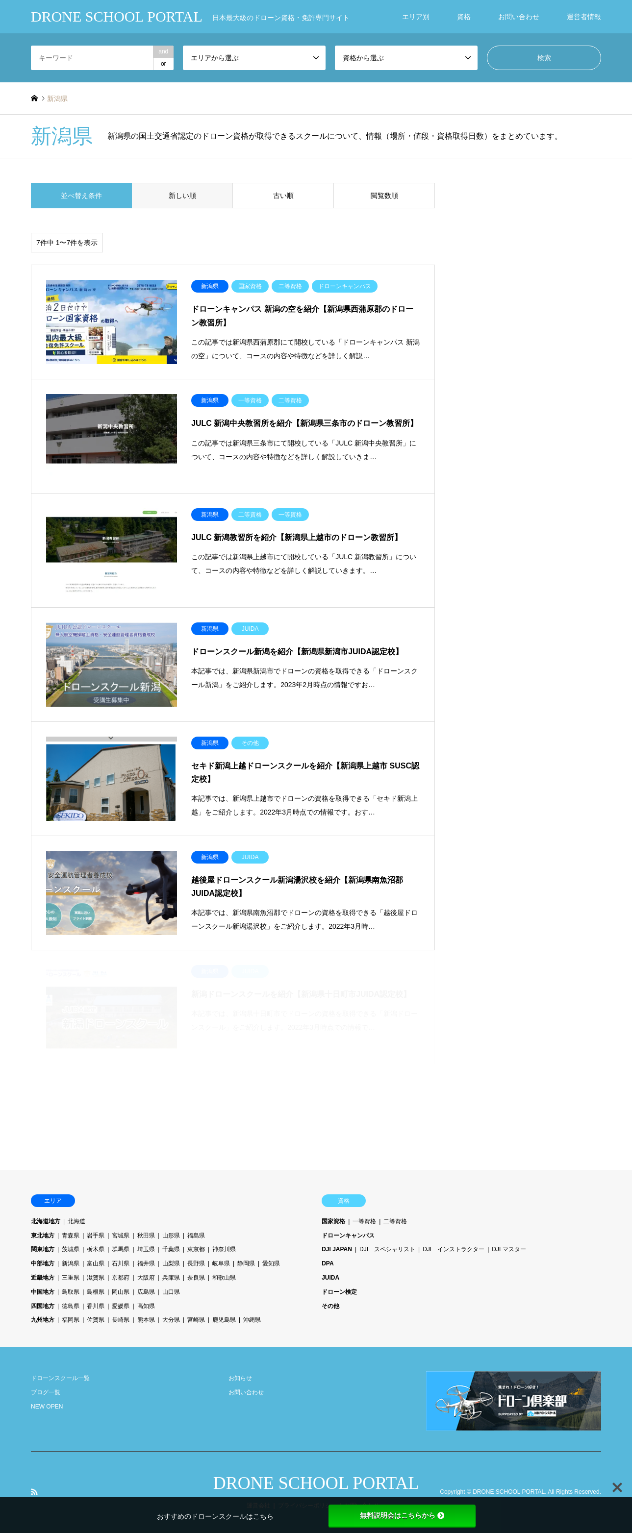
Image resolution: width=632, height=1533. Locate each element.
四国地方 (42, 1306)
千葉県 (171, 1249)
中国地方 (42, 1291)
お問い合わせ (518, 17)
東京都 (196, 1249)
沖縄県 (252, 1319)
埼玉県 (146, 1249)
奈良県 (196, 1277)
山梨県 (171, 1263)
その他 (330, 1306)
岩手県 (95, 1235)
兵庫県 (171, 1277)
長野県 (196, 1263)
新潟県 (70, 1263)
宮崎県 (196, 1319)
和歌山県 (224, 1277)
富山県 (95, 1263)
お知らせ (240, 1378)
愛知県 (271, 1263)
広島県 (146, 1291)
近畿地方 (42, 1277)
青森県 (70, 1235)
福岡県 (70, 1319)
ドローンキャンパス (348, 1235)
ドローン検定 (339, 1291)
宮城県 (120, 1235)
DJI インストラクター (453, 1249)
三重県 (70, 1277)
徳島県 (70, 1306)
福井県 (146, 1263)
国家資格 (333, 1221)
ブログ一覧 (45, 1392)
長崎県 (120, 1319)
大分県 (171, 1319)
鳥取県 (70, 1291)
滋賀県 (95, 1277)
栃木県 (95, 1249)
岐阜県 (221, 1263)
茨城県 (70, 1249)
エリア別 (416, 17)
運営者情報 (584, 17)
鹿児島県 (224, 1319)
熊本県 (146, 1319)
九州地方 (42, 1319)
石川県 (120, 1263)
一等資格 (364, 1221)
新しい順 (182, 195)
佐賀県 (95, 1319)
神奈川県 (224, 1249)
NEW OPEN (47, 1406)
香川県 (95, 1306)
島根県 (95, 1291)
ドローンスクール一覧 (60, 1378)
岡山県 (120, 1291)
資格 (464, 17)
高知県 (146, 1306)
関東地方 (42, 1249)
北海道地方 (45, 1221)
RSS (34, 1491)
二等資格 (395, 1221)
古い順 (283, 195)
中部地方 (42, 1263)
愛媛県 (120, 1306)
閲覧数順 (384, 195)
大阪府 (146, 1277)
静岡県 (246, 1263)
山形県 (171, 1235)
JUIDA (330, 1277)
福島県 (196, 1235)
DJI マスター (509, 1249)
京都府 (120, 1277)
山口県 (171, 1291)
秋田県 (146, 1235)
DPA (327, 1263)
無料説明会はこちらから (402, 1515)
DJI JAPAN (337, 1249)
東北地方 (42, 1235)
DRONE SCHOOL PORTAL (316, 1483)
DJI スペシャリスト (387, 1249)
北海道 (76, 1221)
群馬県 (120, 1249)
